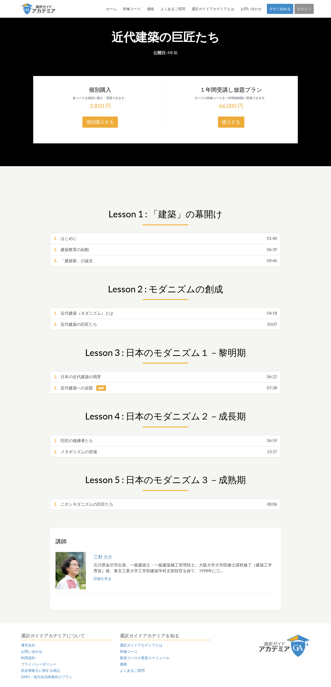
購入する (231, 122)
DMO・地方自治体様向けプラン (46, 677)
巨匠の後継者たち (165, 441)
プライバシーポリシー (39, 664)
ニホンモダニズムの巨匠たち (165, 504)
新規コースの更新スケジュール (145, 658)
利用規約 (28, 658)
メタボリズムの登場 (165, 452)
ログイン (304, 9)
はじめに (165, 238)
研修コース (132, 9)
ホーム (111, 9)
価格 (150, 9)
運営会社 (28, 645)
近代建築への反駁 (165, 388)
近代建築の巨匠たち (165, 324)
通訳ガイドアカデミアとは (213, 9)
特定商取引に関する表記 (40, 671)
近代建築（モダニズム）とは (165, 313)
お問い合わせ (251, 9)
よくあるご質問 (172, 9)
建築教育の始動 (165, 250)
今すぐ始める (280, 9)
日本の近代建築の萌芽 (165, 377)
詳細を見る (102, 579)
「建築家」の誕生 (165, 261)
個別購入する (100, 122)
